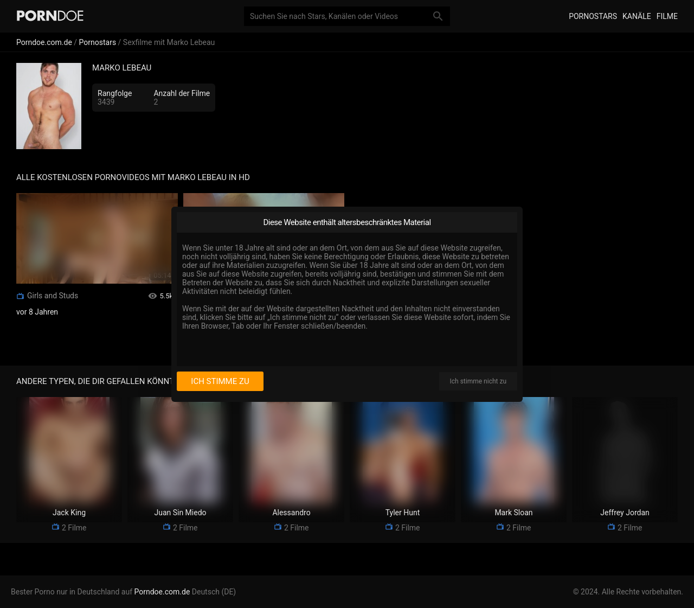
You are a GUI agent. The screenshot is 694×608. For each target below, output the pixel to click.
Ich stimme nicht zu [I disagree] (478, 381)
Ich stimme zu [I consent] (220, 381)
